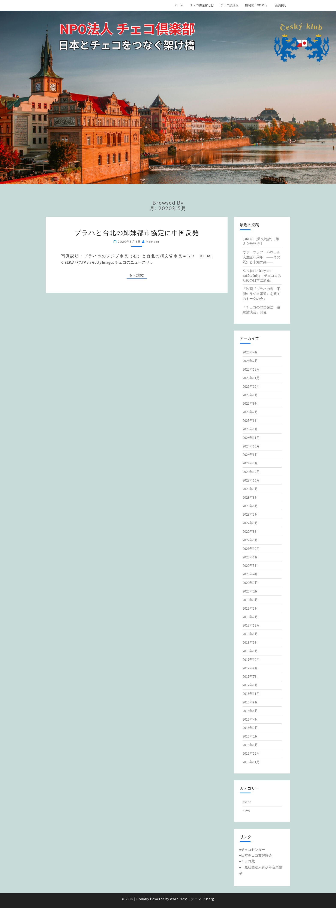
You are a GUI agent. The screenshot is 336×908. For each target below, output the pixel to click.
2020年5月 (250, 565)
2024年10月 (251, 446)
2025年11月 (251, 378)
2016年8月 (250, 711)
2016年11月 (251, 693)
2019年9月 (250, 600)
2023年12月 (251, 472)
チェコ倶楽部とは (202, 5)
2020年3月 (250, 582)
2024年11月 (251, 437)
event (247, 802)
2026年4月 (250, 352)
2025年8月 (250, 403)
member (153, 241)
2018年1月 (250, 651)
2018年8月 (250, 634)
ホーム (179, 5)
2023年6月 (250, 506)
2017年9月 (250, 668)
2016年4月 (250, 719)
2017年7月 (250, 676)
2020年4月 (250, 574)
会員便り (281, 5)
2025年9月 (250, 395)
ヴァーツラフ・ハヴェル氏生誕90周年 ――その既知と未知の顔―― (261, 257)
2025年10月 (251, 386)
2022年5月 (250, 540)
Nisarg (208, 899)
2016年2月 (250, 736)
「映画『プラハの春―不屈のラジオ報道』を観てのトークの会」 (261, 294)
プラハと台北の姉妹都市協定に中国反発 (136, 232)
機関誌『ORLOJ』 (256, 5)
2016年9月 (250, 702)
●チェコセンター (252, 849)
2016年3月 (250, 728)
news (246, 810)
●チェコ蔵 (247, 861)
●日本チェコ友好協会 (255, 855)
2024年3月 (250, 463)
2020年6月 (250, 557)
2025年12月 (251, 369)
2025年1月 (250, 429)
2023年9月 (250, 489)
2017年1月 (250, 685)
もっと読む (138, 275)
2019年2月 (250, 617)
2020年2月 (250, 591)
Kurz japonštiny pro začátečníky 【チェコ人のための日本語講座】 (262, 275)
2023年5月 (250, 514)
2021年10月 (251, 548)
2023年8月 (250, 497)
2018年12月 (251, 625)
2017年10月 (251, 659)
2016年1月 (250, 745)
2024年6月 (250, 454)
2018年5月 (250, 642)
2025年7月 (250, 412)
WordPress (179, 899)
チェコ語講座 (229, 5)
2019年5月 (250, 608)
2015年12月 (251, 753)
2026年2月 (250, 361)
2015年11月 (251, 762)
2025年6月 (250, 420)
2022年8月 (250, 531)
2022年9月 (250, 523)
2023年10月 (251, 480)
